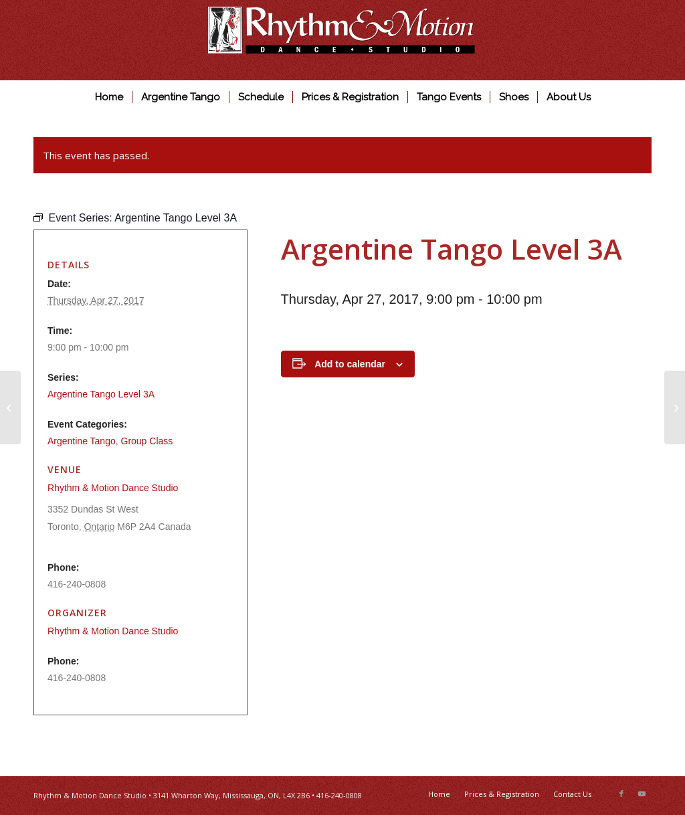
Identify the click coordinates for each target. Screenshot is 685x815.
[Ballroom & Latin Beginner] (674, 407)
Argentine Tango (81, 441)
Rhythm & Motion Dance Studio (112, 487)
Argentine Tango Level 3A (101, 394)
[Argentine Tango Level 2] (10, 407)
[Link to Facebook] (621, 794)
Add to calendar (349, 364)
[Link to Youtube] (641, 794)
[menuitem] (109, 97)
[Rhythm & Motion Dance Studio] (342, 40)
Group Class (147, 441)
